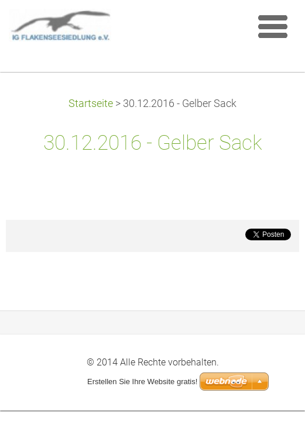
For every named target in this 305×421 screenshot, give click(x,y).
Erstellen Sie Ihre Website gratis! (142, 381)
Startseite (90, 103)
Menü (272, 26)
